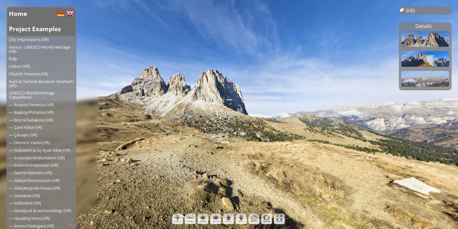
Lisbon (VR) (19, 66)
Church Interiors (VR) (28, 74)
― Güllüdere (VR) (25, 203)
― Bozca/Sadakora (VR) (31, 120)
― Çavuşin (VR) (23, 135)
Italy (13, 58)
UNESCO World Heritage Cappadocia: (32, 95)
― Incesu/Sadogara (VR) (31, 226)
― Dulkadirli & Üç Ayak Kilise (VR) (40, 150)
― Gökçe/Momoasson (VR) (34, 180)
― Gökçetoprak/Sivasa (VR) (34, 188)
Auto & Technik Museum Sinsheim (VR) (41, 83)
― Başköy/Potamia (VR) (31, 112)
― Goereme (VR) (24, 195)
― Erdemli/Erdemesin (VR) (34, 165)
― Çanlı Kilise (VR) (25, 127)
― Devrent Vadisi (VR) (29, 142)
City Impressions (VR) (29, 39)
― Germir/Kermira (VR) (30, 173)
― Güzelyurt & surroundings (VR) (40, 210)
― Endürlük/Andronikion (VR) (37, 158)
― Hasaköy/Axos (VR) (29, 218)
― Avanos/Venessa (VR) (31, 105)
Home (18, 13)
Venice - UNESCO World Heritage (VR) (39, 49)
